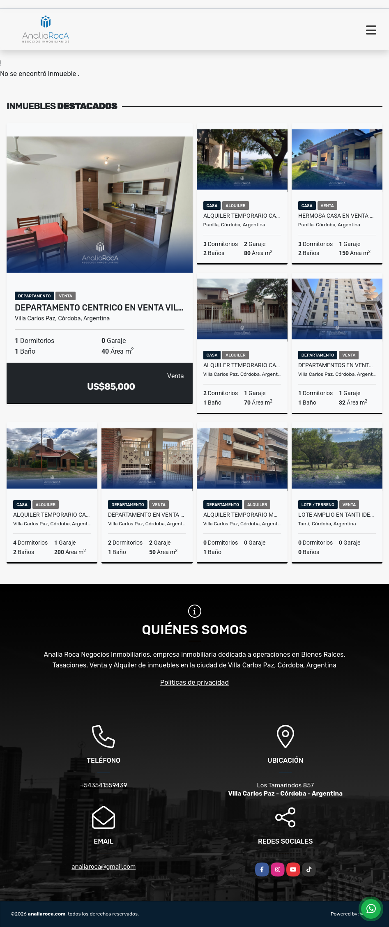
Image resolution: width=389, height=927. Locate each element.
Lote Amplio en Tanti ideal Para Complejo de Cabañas (337, 514)
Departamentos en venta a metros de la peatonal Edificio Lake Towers (337, 365)
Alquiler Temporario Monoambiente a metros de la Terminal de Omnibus (242, 514)
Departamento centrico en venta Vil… (99, 308)
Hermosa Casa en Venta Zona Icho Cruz (337, 215)
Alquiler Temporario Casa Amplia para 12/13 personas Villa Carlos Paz (52, 514)
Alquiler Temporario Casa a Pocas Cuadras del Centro (242, 365)
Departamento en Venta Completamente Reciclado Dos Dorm (147, 514)
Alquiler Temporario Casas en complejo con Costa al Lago (242, 215)
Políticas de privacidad (194, 682)
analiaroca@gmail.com (103, 866)
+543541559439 (103, 785)
